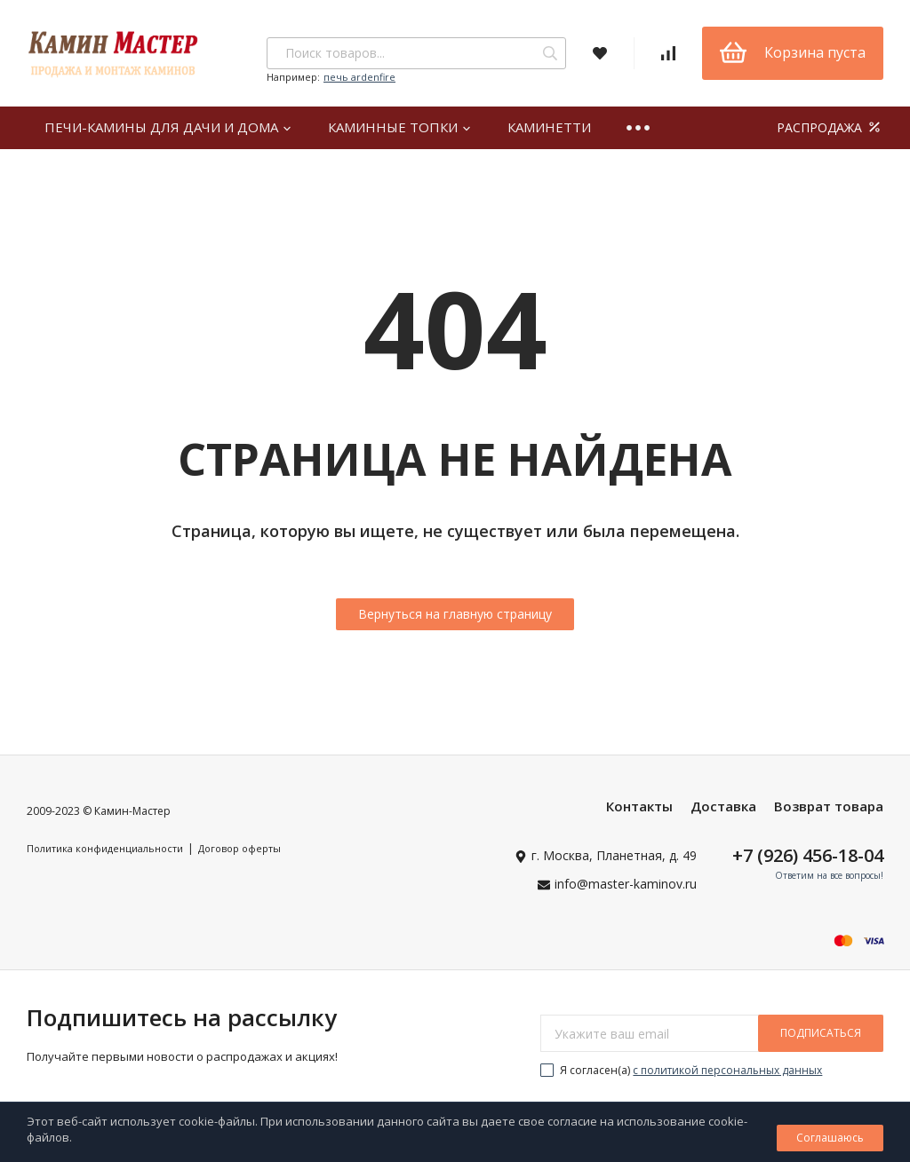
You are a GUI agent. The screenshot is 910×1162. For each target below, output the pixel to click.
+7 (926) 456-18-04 (807, 855)
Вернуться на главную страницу (455, 613)
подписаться (820, 1032)
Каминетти (549, 127)
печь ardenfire (359, 76)
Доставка (723, 806)
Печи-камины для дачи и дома (168, 127)
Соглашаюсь (830, 1137)
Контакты (639, 806)
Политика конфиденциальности (105, 848)
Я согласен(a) (681, 1070)
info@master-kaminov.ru (626, 883)
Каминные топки (400, 127)
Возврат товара (828, 806)
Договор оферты (239, 848)
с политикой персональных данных (727, 1070)
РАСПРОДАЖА (830, 127)
